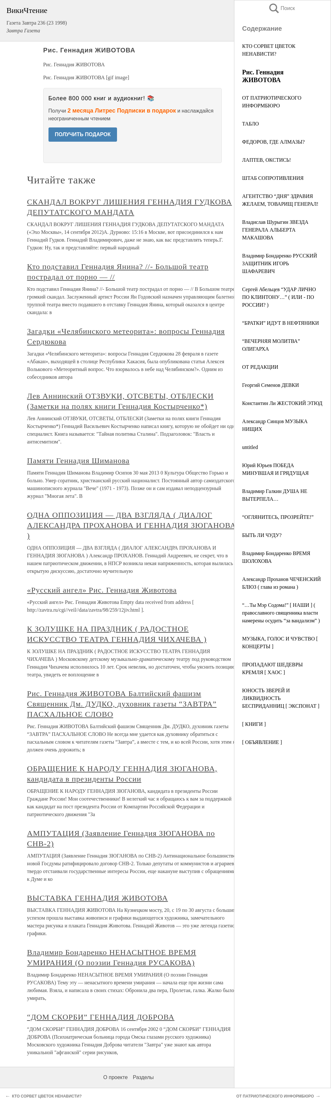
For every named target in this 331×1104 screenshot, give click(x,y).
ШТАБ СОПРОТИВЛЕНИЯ (273, 178)
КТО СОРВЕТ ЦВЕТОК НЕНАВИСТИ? (47, 1096)
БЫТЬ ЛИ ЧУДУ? (262, 535)
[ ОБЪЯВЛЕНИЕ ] (262, 742)
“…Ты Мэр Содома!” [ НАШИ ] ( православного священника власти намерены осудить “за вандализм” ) (281, 612)
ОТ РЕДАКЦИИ (260, 367)
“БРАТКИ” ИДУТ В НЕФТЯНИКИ (280, 323)
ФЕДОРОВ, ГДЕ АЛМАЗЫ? (273, 142)
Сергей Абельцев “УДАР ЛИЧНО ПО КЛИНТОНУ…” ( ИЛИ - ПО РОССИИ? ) (279, 297)
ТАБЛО (250, 123)
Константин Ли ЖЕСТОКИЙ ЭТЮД (282, 403)
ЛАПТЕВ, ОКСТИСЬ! (266, 160)
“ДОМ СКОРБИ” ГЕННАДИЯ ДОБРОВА (101, 1017)
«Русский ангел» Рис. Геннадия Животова (102, 590)
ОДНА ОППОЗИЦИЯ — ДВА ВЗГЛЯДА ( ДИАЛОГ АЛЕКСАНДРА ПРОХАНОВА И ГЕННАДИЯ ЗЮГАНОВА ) (131, 525)
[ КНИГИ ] (254, 724)
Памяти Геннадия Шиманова (78, 460)
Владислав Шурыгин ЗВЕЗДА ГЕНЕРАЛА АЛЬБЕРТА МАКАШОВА (275, 229)
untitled (250, 447)
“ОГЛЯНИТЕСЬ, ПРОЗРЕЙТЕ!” (278, 517)
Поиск (282, 8)
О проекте (115, 1077)
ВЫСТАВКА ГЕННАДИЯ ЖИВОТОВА (97, 898)
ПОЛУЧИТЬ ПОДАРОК (83, 134)
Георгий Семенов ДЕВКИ (270, 385)
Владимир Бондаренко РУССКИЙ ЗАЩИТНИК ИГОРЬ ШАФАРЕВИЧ (279, 263)
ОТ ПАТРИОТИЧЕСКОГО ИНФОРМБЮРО (275, 1096)
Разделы (143, 1077)
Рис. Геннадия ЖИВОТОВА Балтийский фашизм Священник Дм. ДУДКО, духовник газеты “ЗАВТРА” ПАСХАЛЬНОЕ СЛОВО (122, 703)
